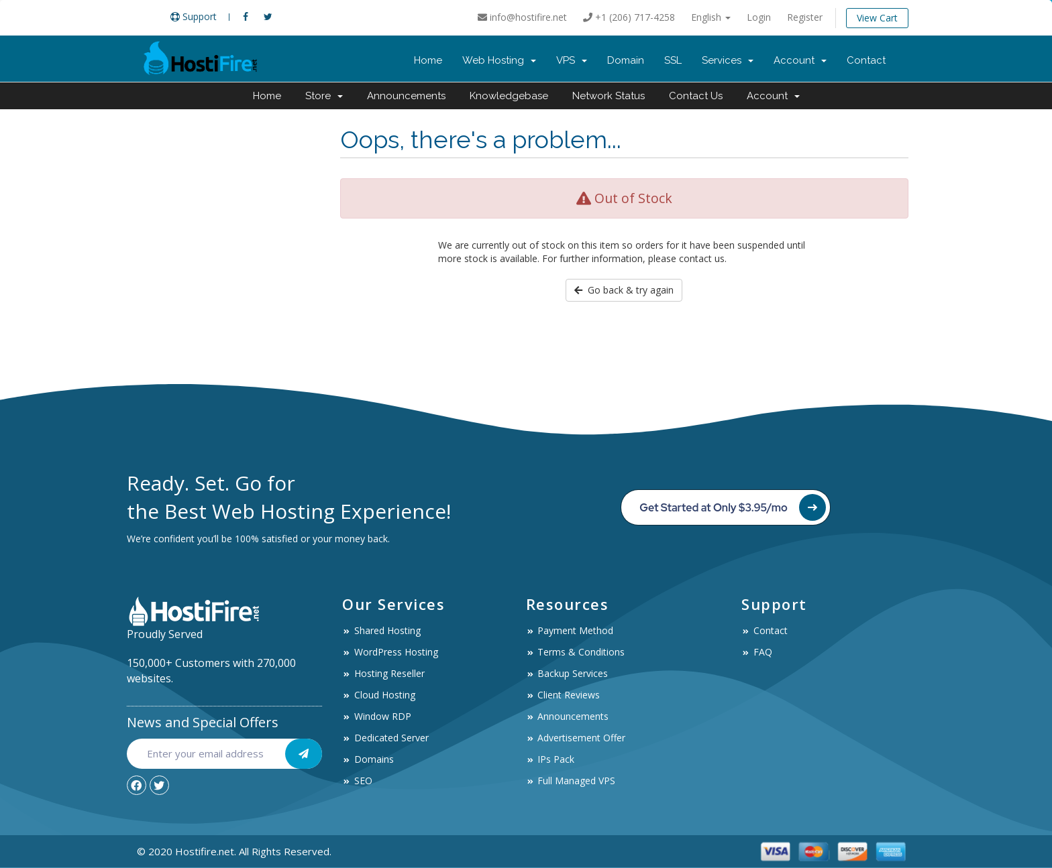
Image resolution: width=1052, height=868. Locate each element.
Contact (866, 60)
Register (805, 17)
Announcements (406, 96)
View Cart (877, 17)
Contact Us (696, 96)
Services (727, 60)
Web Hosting (499, 60)
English (711, 17)
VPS (571, 60)
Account (800, 60)
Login (759, 17)
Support (193, 16)
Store (324, 96)
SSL (673, 60)
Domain (625, 60)
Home (428, 60)
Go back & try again (624, 290)
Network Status (608, 96)
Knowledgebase (509, 96)
